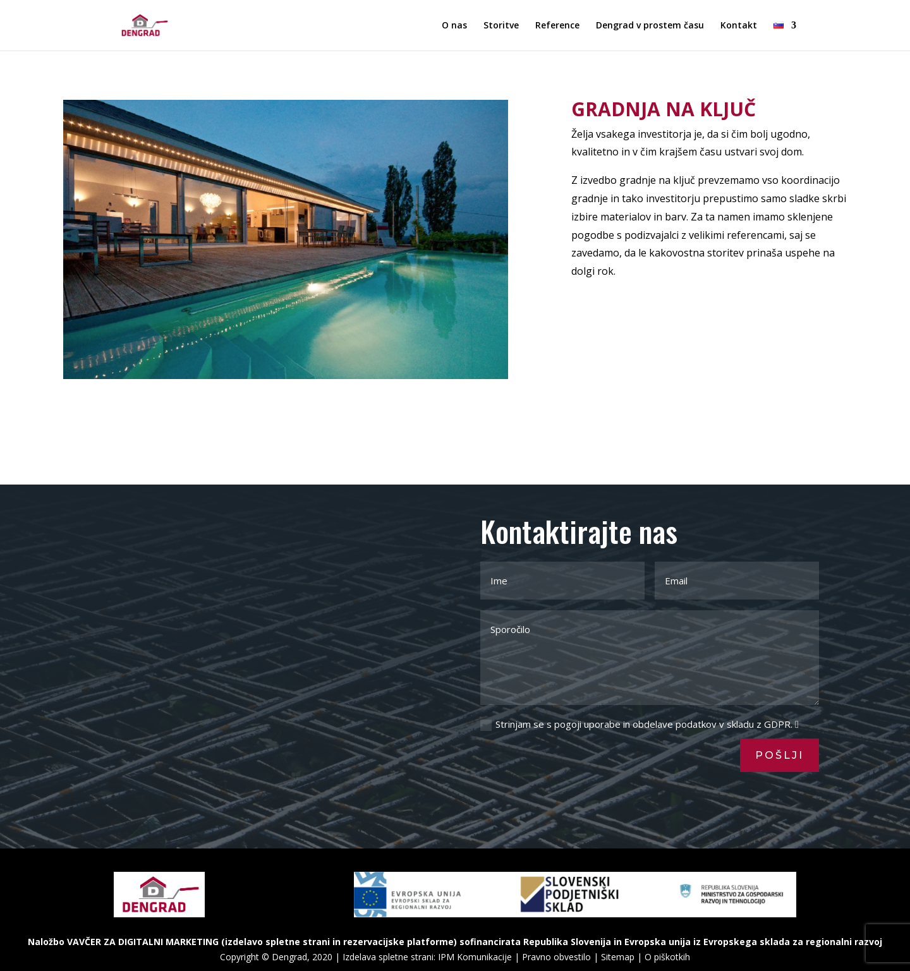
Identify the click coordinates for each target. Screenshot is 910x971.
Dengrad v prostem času (650, 26)
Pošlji (779, 755)
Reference (557, 26)
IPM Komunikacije (475, 957)
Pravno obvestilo (556, 957)
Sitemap (617, 957)
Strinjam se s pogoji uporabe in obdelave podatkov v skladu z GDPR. (639, 724)
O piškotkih (667, 957)
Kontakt (738, 26)
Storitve (501, 26)
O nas (454, 26)
